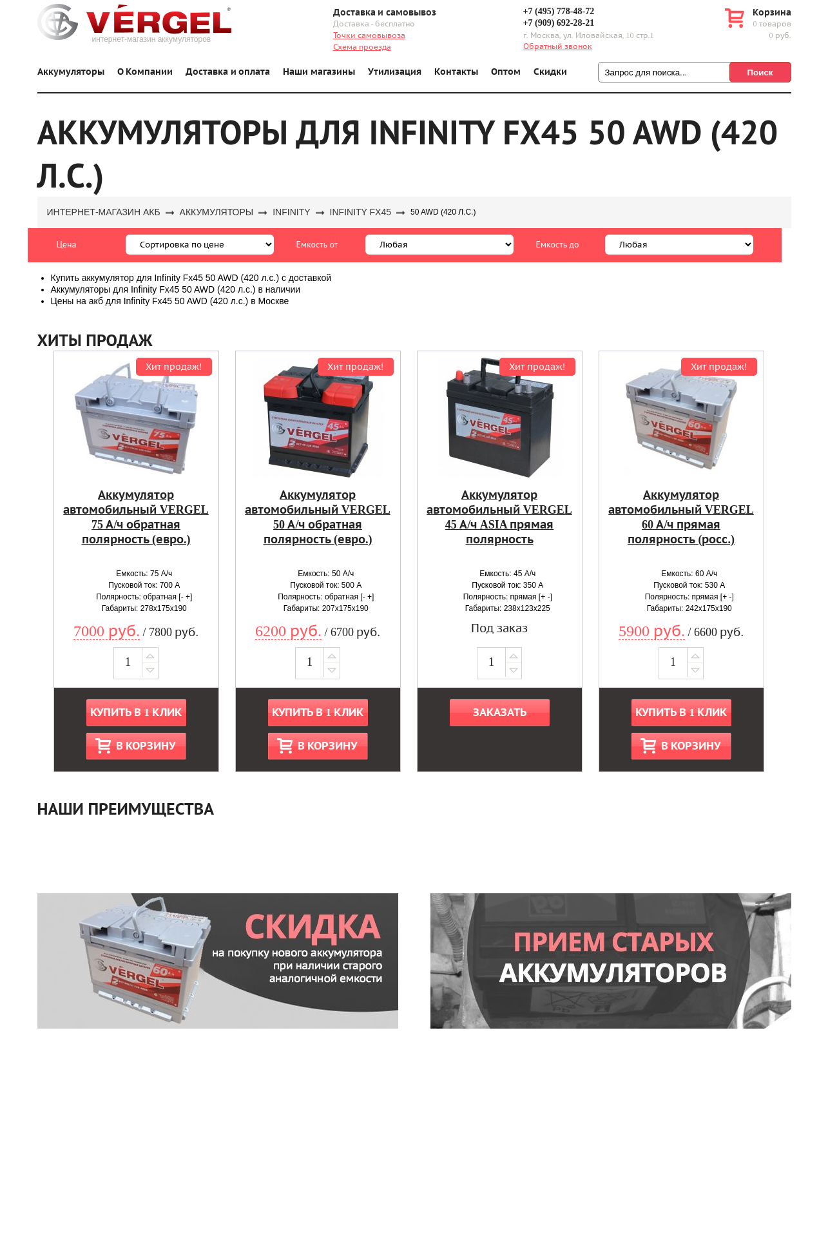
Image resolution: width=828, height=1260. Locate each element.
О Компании (145, 72)
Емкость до (557, 244)
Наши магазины (319, 72)
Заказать (499, 712)
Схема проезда (362, 47)
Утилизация (394, 72)
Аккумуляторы (70, 72)
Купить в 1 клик (136, 712)
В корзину (145, 746)
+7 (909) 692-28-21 (559, 23)
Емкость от (317, 244)
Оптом (506, 72)
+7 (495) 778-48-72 (559, 11)
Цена (67, 244)
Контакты (456, 72)
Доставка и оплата (228, 72)
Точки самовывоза (369, 35)
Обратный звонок (557, 46)
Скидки (550, 72)
